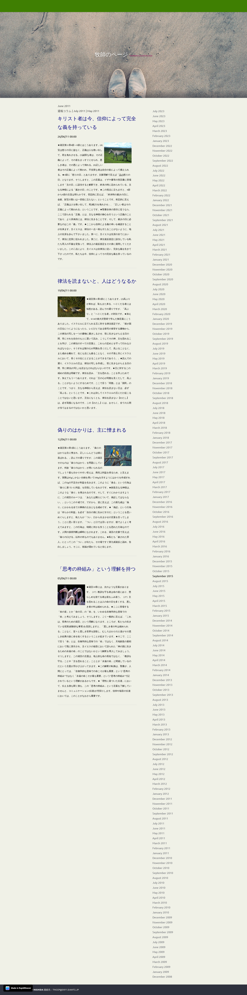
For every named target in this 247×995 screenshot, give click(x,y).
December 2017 (162, 442)
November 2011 (162, 803)
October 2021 (160, 215)
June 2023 (158, 116)
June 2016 (158, 531)
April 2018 (158, 422)
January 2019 (160, 378)
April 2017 (158, 482)
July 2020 (158, 289)
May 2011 (158, 833)
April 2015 (158, 600)
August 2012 (160, 759)
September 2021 (162, 220)
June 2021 (158, 234)
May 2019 (158, 358)
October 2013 (160, 689)
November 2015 (162, 566)
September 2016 (162, 516)
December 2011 (162, 798)
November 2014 (162, 625)
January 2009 (160, 971)
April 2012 (158, 778)
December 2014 (162, 620)
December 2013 (162, 680)
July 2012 (158, 764)
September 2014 (162, 635)
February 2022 (161, 195)
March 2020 (159, 309)
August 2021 (160, 224)
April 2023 (158, 125)
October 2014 (160, 630)
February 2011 (161, 848)
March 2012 (159, 783)
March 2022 (159, 190)
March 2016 (159, 546)
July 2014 (158, 645)
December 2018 (162, 383)
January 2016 (160, 556)
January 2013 (160, 734)
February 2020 (161, 314)
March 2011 (159, 843)
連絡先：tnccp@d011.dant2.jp (61, 989)
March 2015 (159, 605)
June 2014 (158, 650)
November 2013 (162, 684)
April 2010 (158, 897)
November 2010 (162, 862)
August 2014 (160, 640)
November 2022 (162, 150)
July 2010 (158, 882)
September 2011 (162, 813)
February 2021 (161, 254)
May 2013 (158, 714)
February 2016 (161, 551)
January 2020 (160, 318)
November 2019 (162, 328)
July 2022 (158, 170)
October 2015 (160, 571)
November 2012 (162, 744)
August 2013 (160, 699)
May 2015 (158, 595)
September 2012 (162, 754)
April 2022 (158, 185)
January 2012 (160, 793)
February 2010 (161, 907)
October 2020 (160, 274)
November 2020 (162, 269)
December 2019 (162, 323)
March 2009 (159, 961)
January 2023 (160, 140)
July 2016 (158, 526)
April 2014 (158, 660)
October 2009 (160, 927)
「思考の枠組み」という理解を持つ (97, 569)
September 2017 (162, 457)
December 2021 (162, 205)
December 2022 (162, 145)
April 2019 (158, 363)
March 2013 (159, 724)
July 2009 (158, 942)
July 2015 (158, 586)
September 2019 (162, 338)
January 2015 (160, 615)
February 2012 (161, 788)
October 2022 (160, 155)
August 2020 (160, 284)
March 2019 (159, 368)
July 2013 (158, 704)
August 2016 (160, 521)
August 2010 (160, 877)
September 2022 (162, 160)
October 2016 (160, 511)
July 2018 (158, 407)
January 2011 (160, 853)
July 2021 (158, 229)
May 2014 (158, 655)
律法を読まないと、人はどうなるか (97, 281)
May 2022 (158, 180)
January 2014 (160, 675)
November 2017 (162, 447)
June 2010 (158, 887)
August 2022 (160, 165)
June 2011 (158, 828)
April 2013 (158, 719)
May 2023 (158, 121)
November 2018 (162, 388)
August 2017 (160, 462)
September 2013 (162, 694)
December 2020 (162, 264)
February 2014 (161, 670)
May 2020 (158, 299)
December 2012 (162, 739)
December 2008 (162, 976)
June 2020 (158, 294)
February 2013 (161, 729)
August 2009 (160, 937)
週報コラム (64, 111)
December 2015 (162, 561)
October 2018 (160, 393)
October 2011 (160, 808)
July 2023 (158, 111)
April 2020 (158, 304)
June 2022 (158, 175)
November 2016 (162, 506)
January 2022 (160, 200)
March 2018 (159, 427)
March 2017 (159, 487)
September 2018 (162, 398)
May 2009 (158, 951)
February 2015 (161, 610)
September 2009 (162, 932)
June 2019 (158, 353)
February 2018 (161, 432)
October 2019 (160, 333)
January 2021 (160, 259)
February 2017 (161, 491)
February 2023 (161, 135)
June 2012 (158, 769)
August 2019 (160, 343)
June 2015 (158, 590)
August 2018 (160, 402)
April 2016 (158, 541)
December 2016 (162, 501)
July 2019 (158, 348)
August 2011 (160, 818)
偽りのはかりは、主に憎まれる (92, 430)
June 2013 (158, 709)
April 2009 (158, 956)
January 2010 (160, 912)
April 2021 (158, 244)
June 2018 (158, 412)
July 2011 (158, 823)
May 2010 (158, 892)
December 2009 (162, 917)
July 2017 (158, 467)
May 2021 (158, 239)
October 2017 (160, 452)
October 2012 (160, 749)
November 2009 (162, 922)
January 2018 (160, 437)
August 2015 (160, 581)
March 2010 (159, 902)
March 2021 (159, 249)
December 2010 (162, 857)
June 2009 (158, 947)
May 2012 (158, 773)
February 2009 (161, 966)
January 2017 (160, 496)
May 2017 (158, 477)
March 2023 (159, 130)
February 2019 (161, 373)
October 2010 (160, 867)
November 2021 (162, 210)
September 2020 (162, 279)
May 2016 (158, 536)
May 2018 (158, 417)
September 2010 (162, 872)
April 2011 (158, 838)
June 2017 (158, 472)
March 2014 (159, 665)
